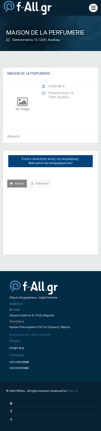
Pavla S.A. (73, 390)
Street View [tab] (40, 183)
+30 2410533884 (19, 368)
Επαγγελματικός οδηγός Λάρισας (30, 334)
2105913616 (56, 86)
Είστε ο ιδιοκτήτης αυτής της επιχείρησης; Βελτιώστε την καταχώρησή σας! (50, 161)
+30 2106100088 (19, 362)
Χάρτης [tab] (17, 183)
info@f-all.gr (16, 347)
